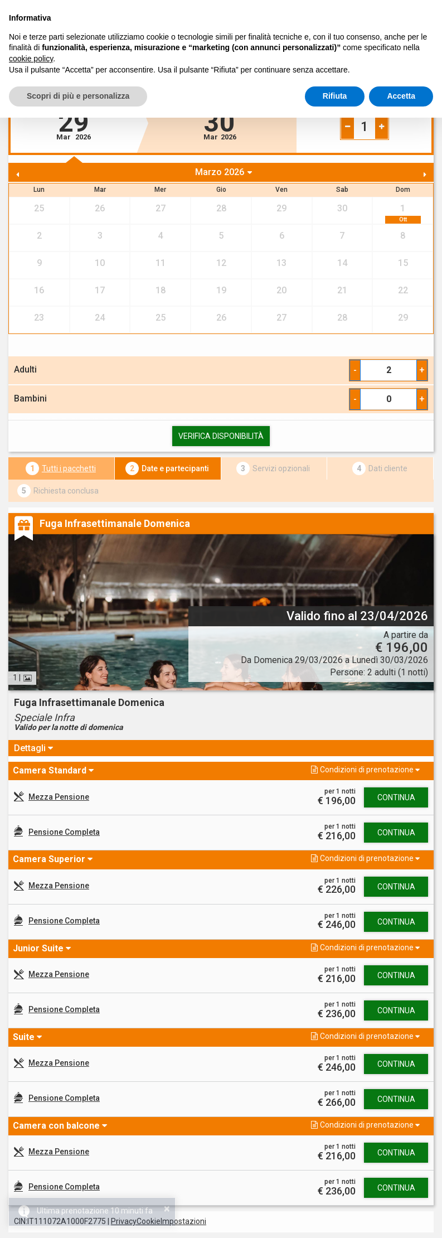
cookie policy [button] (31, 58)
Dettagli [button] (31, 748)
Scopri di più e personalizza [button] (78, 95)
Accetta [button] (401, 95)
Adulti (25, 369)
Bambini (30, 398)
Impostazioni (183, 1221)
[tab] (221, 748)
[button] (107, 770)
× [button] (167, 1208)
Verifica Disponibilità (221, 436)
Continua (396, 797)
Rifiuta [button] (335, 95)
